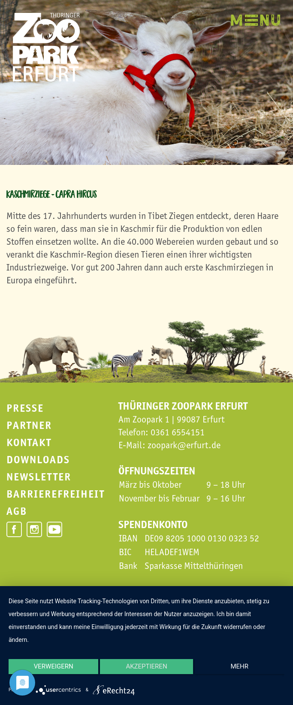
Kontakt (28, 442)
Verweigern (49, 673)
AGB (16, 511)
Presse (25, 408)
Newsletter (38, 476)
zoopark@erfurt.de (184, 445)
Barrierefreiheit (55, 494)
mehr (244, 673)
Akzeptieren (146, 673)
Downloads (38, 459)
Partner (29, 425)
